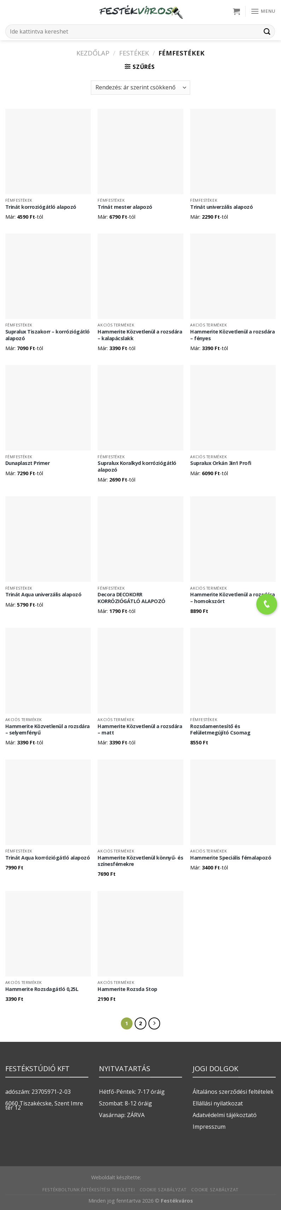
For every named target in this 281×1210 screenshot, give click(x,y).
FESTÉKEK (134, 52)
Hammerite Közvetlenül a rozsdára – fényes (232, 335)
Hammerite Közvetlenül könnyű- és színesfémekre (140, 861)
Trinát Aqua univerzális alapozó (43, 594)
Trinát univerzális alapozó (221, 207)
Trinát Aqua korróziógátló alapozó (47, 858)
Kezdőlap (93, 52)
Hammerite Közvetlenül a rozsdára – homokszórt (232, 597)
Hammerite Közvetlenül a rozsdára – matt (140, 729)
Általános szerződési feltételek (233, 1092)
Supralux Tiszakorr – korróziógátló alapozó (47, 335)
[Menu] (263, 11)
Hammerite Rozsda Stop (127, 989)
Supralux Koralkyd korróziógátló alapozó (137, 466)
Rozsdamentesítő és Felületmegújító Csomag (220, 729)
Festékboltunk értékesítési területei (88, 1190)
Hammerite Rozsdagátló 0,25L (41, 989)
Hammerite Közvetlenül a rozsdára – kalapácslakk (140, 335)
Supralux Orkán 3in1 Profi (220, 463)
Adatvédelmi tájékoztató (225, 1115)
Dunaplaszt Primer (27, 463)
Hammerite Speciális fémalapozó (230, 858)
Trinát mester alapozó (125, 207)
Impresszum (209, 1127)
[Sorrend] (140, 88)
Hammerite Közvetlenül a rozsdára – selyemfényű (47, 729)
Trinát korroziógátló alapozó (40, 207)
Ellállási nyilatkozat (218, 1103)
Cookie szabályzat (163, 1190)
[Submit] (267, 31)
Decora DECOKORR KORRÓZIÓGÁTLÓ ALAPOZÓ (131, 597)
